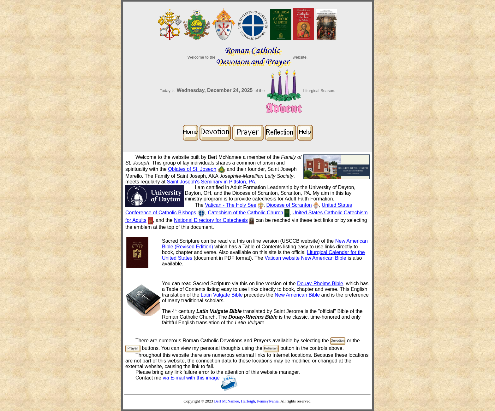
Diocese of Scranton (289, 205)
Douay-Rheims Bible (320, 283)
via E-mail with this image (200, 377)
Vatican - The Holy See (230, 205)
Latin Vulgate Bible (222, 295)
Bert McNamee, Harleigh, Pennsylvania (246, 401)
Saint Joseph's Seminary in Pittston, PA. (212, 181)
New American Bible (297, 295)
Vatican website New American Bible (305, 258)
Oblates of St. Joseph (192, 169)
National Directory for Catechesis (211, 220)
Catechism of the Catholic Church (245, 212)
